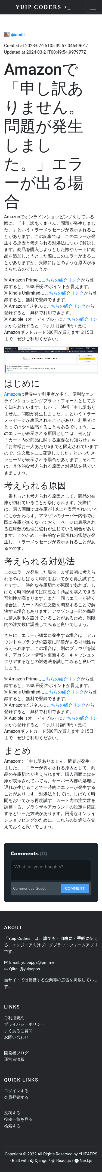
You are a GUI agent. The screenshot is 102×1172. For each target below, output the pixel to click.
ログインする (16, 1090)
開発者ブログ (16, 1052)
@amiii (17, 34)
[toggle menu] (92, 7)
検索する (12, 1125)
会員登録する (16, 1097)
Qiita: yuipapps (24, 969)
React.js (63, 1160)
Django (41, 1160)
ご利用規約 (14, 1017)
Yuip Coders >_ (43, 7)
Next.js (86, 1160)
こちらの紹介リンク (61, 280)
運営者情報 (14, 1059)
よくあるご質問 (18, 1030)
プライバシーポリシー (24, 1024)
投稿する (12, 1112)
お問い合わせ (16, 1037)
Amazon (12, 394)
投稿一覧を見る (18, 1119)
